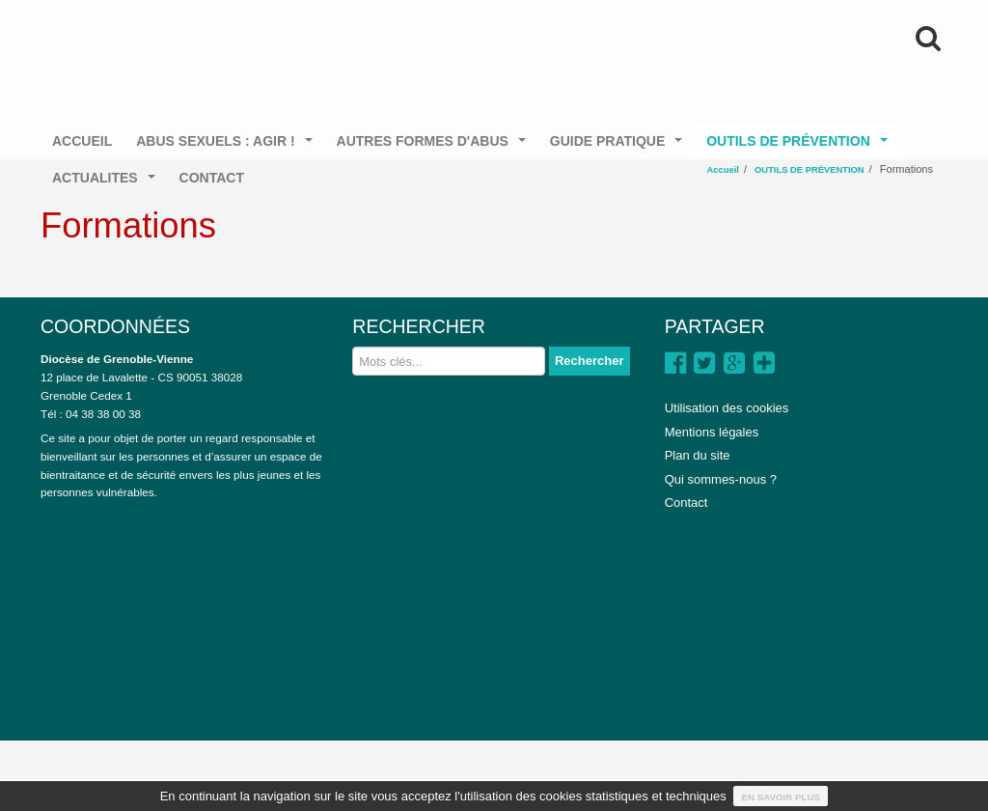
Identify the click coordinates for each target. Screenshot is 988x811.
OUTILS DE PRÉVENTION (800, 146)
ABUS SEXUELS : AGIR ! (227, 146)
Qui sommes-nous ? (721, 479)
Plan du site (697, 455)
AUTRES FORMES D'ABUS (435, 146)
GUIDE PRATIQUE (620, 146)
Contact (686, 502)
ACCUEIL (82, 141)
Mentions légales (712, 432)
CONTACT (211, 177)
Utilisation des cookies (727, 408)
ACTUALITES (107, 183)
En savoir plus (780, 797)
